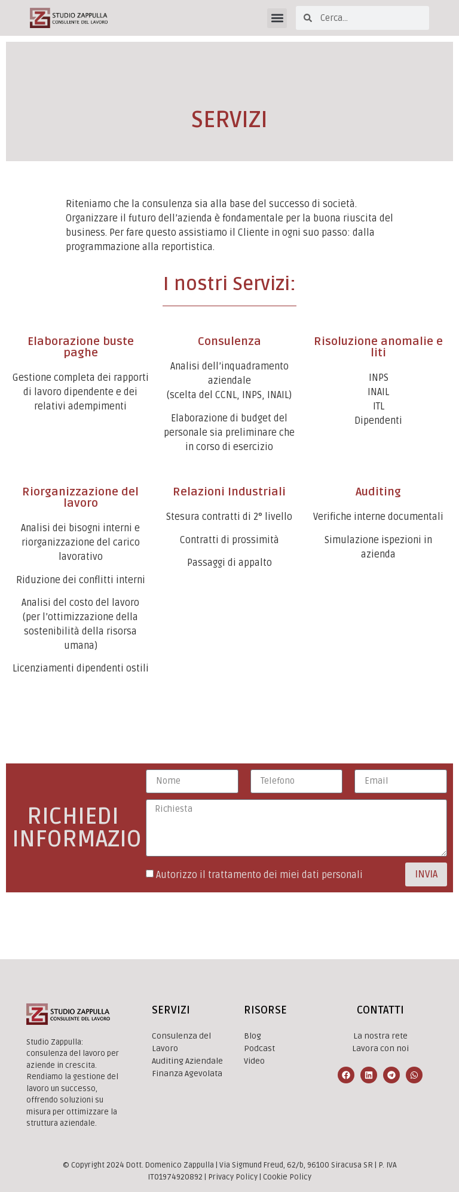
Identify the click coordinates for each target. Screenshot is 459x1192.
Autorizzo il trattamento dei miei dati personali (259, 875)
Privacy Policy (233, 1177)
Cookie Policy (287, 1177)
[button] (277, 18)
